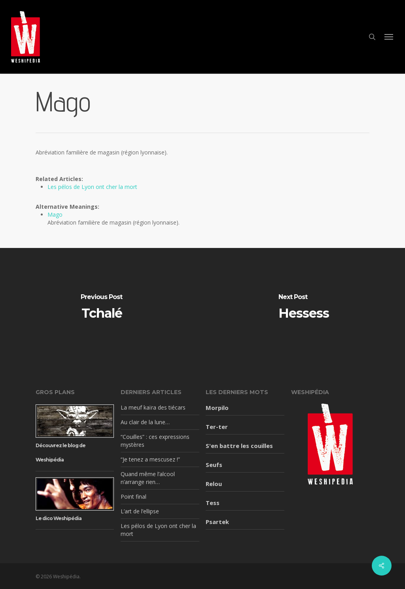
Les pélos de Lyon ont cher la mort (92, 187)
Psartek (217, 522)
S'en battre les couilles (239, 446)
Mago (54, 214)
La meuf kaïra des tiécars (153, 407)
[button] (389, 37)
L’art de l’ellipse (140, 511)
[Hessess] (303, 307)
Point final (133, 496)
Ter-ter (217, 427)
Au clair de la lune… (145, 422)
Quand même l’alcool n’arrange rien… (148, 478)
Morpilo (217, 408)
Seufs (214, 465)
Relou (214, 484)
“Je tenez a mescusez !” (150, 459)
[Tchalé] (101, 307)
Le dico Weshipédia (58, 518)
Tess (213, 503)
